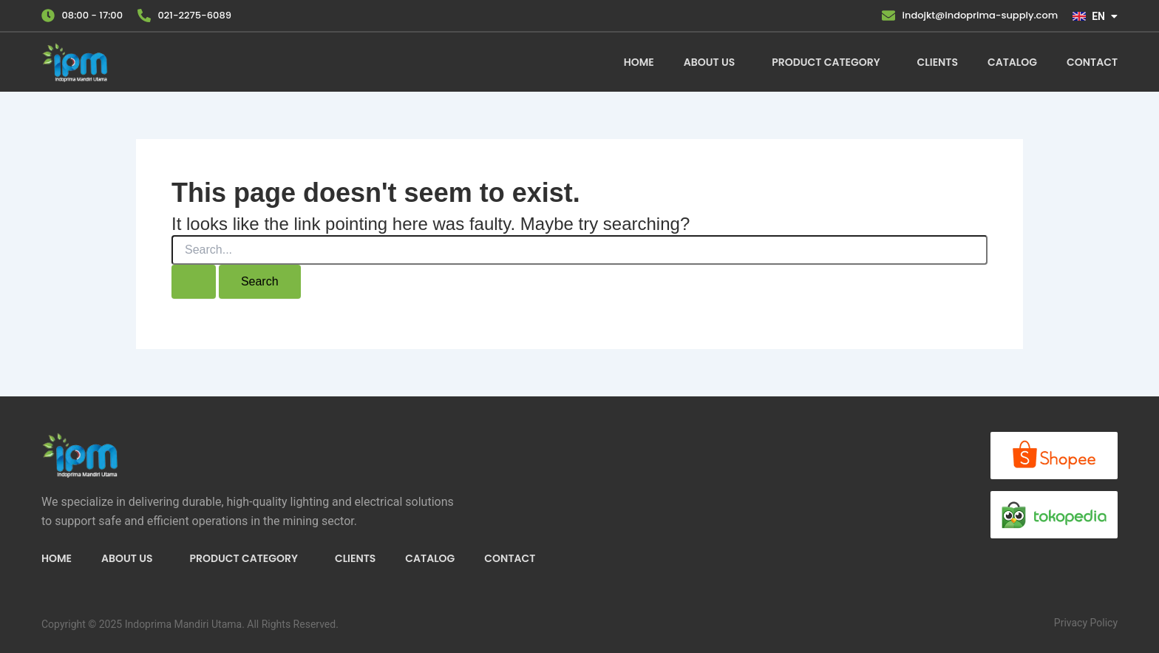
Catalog (1012, 62)
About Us (709, 62)
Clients (937, 62)
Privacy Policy (1086, 623)
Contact (1092, 62)
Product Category (826, 62)
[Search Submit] (193, 282)
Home (639, 62)
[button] (713, 62)
